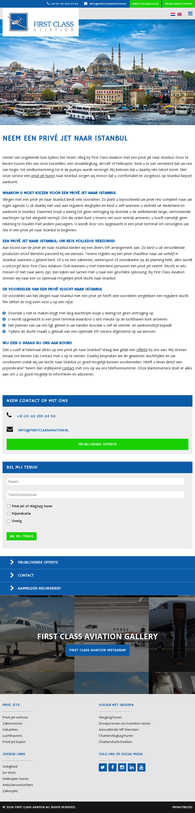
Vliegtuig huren (110, 717)
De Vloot (9, 772)
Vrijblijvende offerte (178, 3)
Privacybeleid (182, 807)
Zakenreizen (12, 723)
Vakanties (10, 729)
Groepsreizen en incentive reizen (125, 723)
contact (68, 368)
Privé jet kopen (14, 741)
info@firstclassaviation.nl (105, 3)
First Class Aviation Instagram (97, 650)
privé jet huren (43, 175)
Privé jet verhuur (15, 717)
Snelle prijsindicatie (145, 3)
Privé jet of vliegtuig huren (32, 506)
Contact (26, 575)
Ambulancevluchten (18, 784)
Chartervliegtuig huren (116, 735)
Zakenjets (10, 791)
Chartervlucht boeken (115, 741)
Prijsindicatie (21, 514)
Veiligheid (10, 766)
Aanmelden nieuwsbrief (39, 588)
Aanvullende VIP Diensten (119, 729)
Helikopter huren (16, 778)
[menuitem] (172, 14)
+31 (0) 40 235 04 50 (64, 3)
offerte (142, 349)
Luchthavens (12, 735)
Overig (17, 521)
